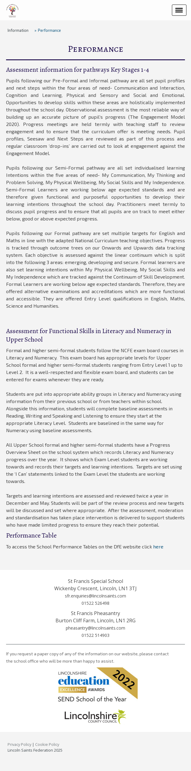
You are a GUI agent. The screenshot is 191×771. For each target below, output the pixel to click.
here (158, 546)
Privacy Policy (19, 744)
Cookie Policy (47, 744)
